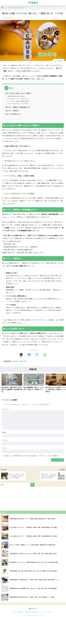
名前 (4, 432)
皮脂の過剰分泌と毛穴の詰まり (17, 96)
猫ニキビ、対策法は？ (13, 110)
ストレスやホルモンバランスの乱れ (18, 103)
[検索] (32, 485)
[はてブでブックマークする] (36, 355)
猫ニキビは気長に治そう (13, 114)
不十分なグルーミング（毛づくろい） (18, 98)
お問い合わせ (35, 612)
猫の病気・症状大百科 (19, 361)
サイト (4, 448)
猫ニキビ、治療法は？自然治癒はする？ (18, 107)
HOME (33, 608)
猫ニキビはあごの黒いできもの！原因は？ (19, 93)
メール (5, 440)
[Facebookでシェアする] (29, 355)
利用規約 (20, 612)
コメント (6, 409)
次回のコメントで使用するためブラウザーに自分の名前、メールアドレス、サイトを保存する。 (32, 455)
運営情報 (27, 612)
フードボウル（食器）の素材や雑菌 (18, 101)
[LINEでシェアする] (44, 355)
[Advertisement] (33, 499)
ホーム (15, 612)
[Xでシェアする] (21, 355)
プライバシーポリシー (47, 612)
